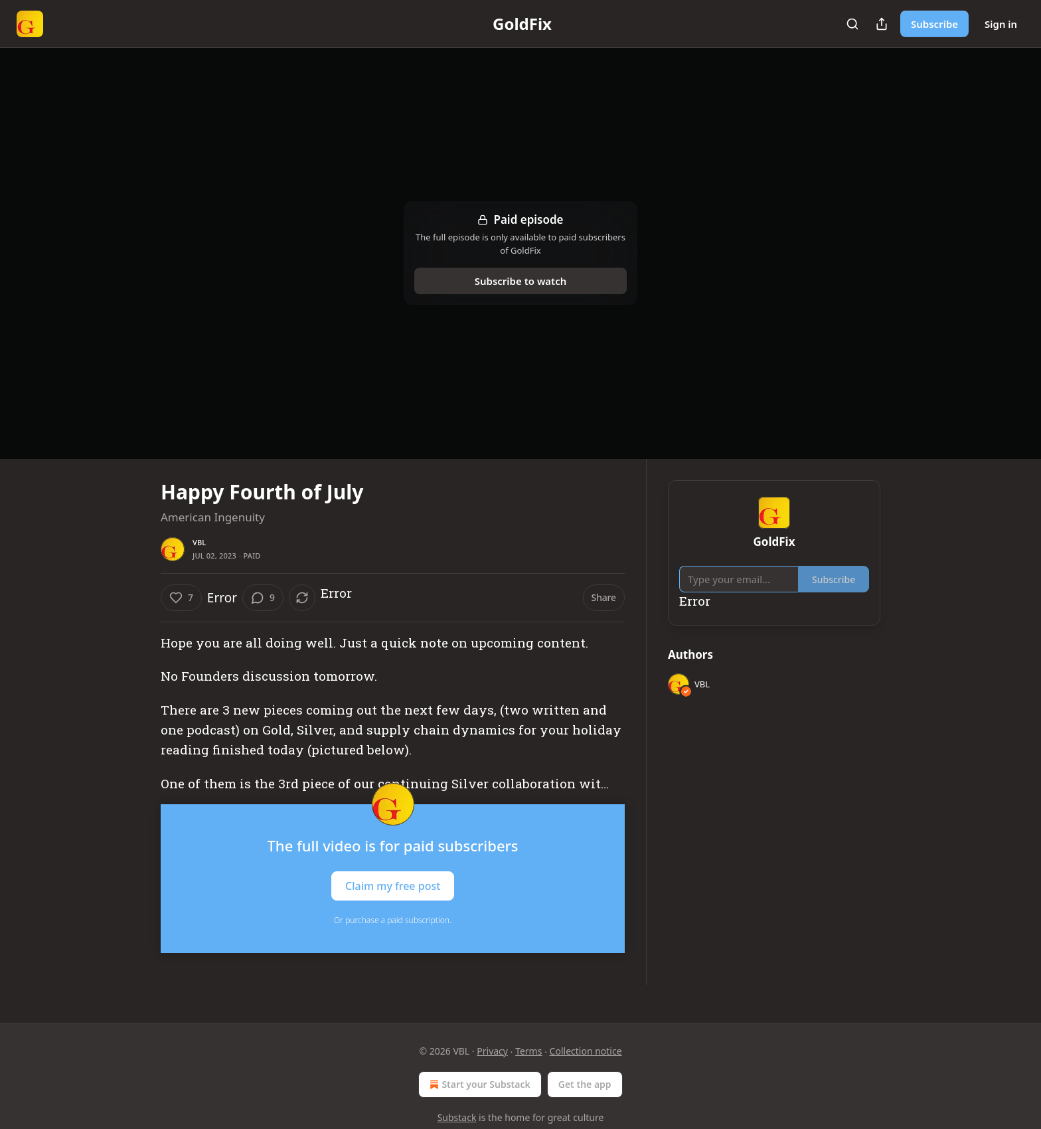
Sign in (1001, 24)
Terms (528, 1051)
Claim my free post (392, 886)
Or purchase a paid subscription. (392, 920)
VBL (199, 542)
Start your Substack (478, 1084)
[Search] (852, 24)
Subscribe (934, 24)
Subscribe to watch (521, 281)
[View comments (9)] (262, 597)
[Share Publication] (881, 24)
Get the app (584, 1084)
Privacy (492, 1051)
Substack (457, 1117)
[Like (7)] (181, 597)
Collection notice (586, 1051)
